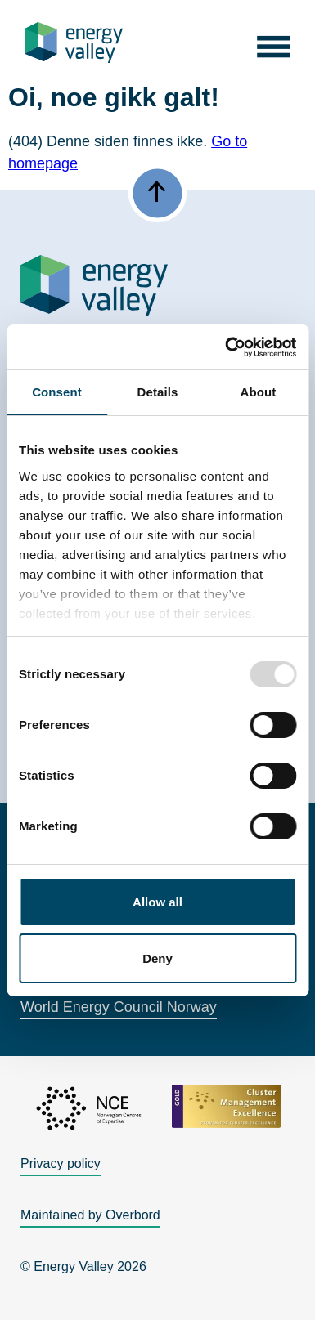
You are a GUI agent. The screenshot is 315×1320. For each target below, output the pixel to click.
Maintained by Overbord (90, 1215)
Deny (157, 958)
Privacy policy (60, 1163)
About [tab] (259, 392)
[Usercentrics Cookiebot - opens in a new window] (225, 347)
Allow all (157, 902)
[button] (273, 42)
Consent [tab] (57, 392)
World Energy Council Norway (118, 1007)
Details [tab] (157, 392)
